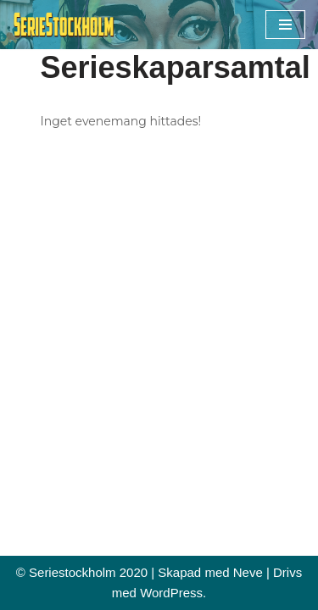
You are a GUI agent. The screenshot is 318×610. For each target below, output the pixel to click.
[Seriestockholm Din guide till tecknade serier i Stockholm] (63, 24)
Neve (248, 572)
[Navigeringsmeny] (285, 24)
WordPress (171, 592)
